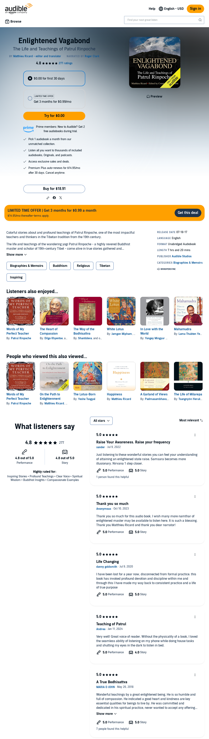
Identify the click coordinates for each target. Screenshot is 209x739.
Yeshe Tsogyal (86, 399)
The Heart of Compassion (49, 331)
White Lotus (115, 329)
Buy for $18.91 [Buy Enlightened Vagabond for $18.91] (54, 189)
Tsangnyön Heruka (190, 399)
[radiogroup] (54, 90)
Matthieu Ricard (54, 403)
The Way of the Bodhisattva (83, 331)
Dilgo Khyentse (53, 338)
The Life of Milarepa (188, 394)
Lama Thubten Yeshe (191, 334)
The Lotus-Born (84, 394)
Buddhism (60, 266)
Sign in (195, 9)
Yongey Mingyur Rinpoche (161, 338)
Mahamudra (182, 329)
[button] (47, 197)
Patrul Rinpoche (21, 338)
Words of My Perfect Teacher (17, 331)
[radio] (54, 78)
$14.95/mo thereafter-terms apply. (52, 212)
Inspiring (16, 277)
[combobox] (164, 20)
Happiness (114, 394)
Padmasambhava (156, 399)
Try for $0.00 (54, 116)
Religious (83, 266)
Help (152, 9)
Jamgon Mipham (122, 334)
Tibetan (104, 266)
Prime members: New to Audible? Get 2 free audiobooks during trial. (60, 129)
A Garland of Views (154, 394)
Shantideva (85, 338)
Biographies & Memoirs (26, 266)
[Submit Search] (200, 20)
